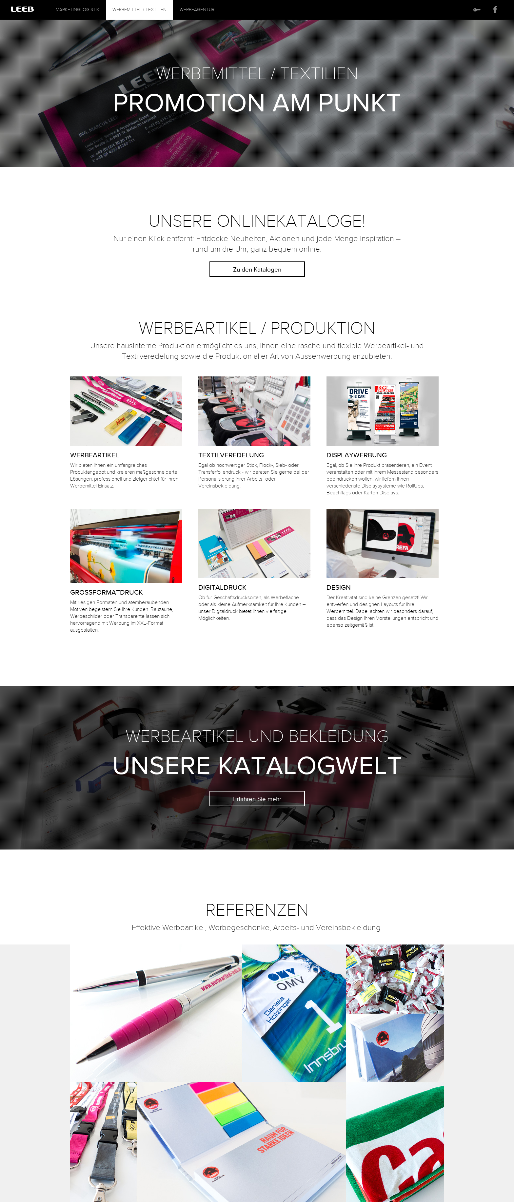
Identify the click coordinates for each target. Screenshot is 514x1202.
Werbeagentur (197, 10)
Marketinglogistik (77, 10)
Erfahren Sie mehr (257, 799)
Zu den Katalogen (257, 270)
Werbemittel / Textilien (139, 10)
